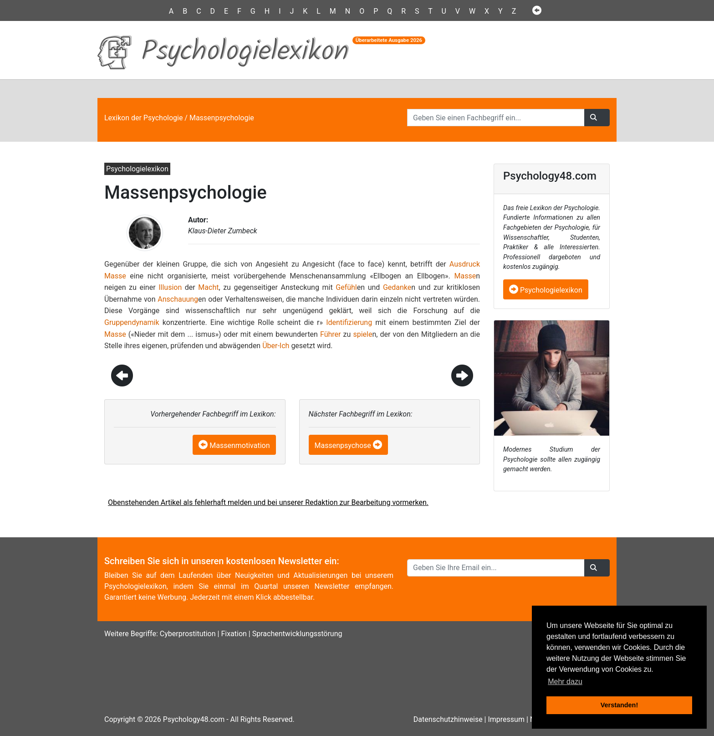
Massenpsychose (343, 445)
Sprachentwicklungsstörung (297, 633)
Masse (115, 276)
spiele (362, 334)
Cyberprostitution (188, 633)
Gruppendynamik (131, 322)
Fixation (233, 633)
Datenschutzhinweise (448, 719)
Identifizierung (349, 322)
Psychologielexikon (545, 290)
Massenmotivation (239, 445)
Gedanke (397, 287)
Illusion (170, 287)
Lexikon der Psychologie (143, 117)
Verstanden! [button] (619, 705)
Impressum (506, 719)
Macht (208, 287)
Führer (330, 334)
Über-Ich (275, 345)
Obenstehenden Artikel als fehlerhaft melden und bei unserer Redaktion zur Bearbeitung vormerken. (268, 502)
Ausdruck (464, 264)
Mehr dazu (565, 681)
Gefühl (346, 287)
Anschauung (178, 299)
